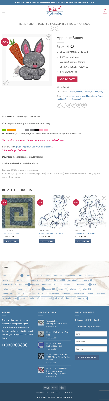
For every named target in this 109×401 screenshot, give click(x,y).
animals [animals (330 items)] (57, 275)
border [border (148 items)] (19, 280)
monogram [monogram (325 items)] (29, 293)
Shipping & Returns (45, 393)
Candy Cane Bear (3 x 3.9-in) (51, 233)
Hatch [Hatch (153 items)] (95, 284)
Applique (84, 23)
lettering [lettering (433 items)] (74, 289)
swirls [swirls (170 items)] (58, 298)
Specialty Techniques (63, 23)
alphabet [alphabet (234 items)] (28, 275)
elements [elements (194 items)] (88, 280)
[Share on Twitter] (69, 105)
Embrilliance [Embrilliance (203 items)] (10, 284)
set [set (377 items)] (90, 293)
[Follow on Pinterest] (14, 345)
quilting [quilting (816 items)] (54, 293)
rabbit (78, 99)
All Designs (70, 91)
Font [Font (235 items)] (58, 284)
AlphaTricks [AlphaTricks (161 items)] (43, 275)
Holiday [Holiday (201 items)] (8, 289)
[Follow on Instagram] (9, 345)
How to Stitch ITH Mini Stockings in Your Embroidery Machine (56, 371)
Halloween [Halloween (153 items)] (82, 284)
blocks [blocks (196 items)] (7, 280)
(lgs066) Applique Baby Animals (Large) (33, 146)
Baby (101, 91)
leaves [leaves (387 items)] (62, 289)
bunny (94, 96)
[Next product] (52, 28)
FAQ (58, 393)
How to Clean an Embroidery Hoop (54, 344)
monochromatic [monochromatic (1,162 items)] (11, 293)
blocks (88, 96)
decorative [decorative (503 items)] (74, 280)
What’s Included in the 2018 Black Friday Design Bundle (58, 357)
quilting (72, 99)
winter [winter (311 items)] (82, 298)
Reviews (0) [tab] (22, 116)
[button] (3, 11)
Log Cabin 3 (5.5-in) (11, 233)
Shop (32, 23)
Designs (42, 23)
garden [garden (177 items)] (69, 284)
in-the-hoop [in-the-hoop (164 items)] (35, 289)
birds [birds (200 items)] (92, 275)
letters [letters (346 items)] (87, 289)
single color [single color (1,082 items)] (10, 298)
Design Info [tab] (35, 116)
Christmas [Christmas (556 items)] (59, 280)
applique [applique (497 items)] (70, 275)
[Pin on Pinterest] (79, 105)
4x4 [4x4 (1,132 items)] (7, 275)
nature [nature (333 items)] (42, 293)
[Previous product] (57, 28)
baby (83, 96)
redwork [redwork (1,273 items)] (78, 293)
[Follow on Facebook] (4, 345)
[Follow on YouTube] (25, 345)
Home (22, 23)
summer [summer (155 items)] (46, 298)
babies (78, 96)
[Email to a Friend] (74, 105)
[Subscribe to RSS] (20, 345)
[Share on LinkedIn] (84, 105)
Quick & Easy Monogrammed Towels (56, 322)
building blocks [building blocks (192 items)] (34, 280)
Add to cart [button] (11, 241)
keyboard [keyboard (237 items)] (50, 289)
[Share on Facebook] (64, 105)
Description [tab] (8, 116)
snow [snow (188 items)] (23, 298)
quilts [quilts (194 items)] (66, 293)
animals (64, 96)
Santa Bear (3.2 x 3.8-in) (85, 233)
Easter (100, 96)
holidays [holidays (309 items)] (21, 289)
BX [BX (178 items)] (48, 280)
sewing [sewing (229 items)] (100, 293)
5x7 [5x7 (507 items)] (17, 275)
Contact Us (67, 393)
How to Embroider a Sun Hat (57, 333)
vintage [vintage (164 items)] (70, 298)
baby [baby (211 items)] (82, 275)
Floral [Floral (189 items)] (23, 284)
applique (71, 96)
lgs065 (59, 99)
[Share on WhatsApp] (59, 105)
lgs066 (66, 99)
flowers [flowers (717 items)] (47, 284)
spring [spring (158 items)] (34, 298)
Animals (79, 91)
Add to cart (67, 79)
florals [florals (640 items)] (34, 284)
